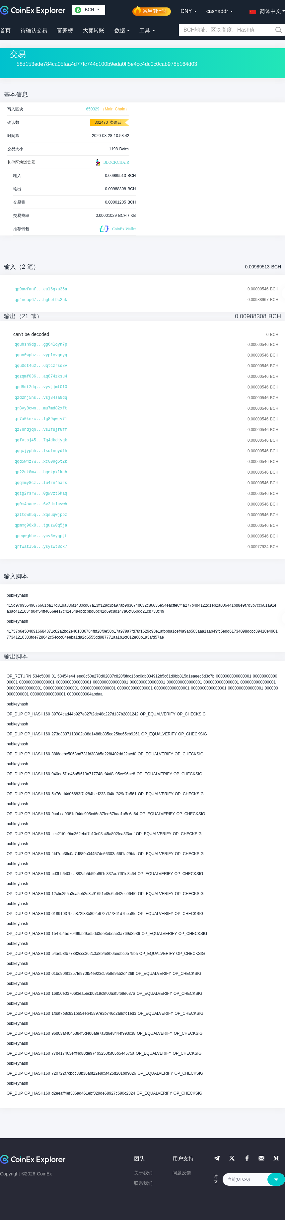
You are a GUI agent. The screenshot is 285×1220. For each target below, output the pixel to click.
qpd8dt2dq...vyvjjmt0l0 (41, 387)
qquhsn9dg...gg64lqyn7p (41, 344)
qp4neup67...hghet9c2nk (41, 300)
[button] (264, 10)
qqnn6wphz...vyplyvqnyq (41, 355)
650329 (92, 109)
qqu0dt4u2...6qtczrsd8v (41, 366)
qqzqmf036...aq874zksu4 (41, 376)
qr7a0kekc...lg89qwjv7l (41, 419)
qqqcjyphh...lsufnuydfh (41, 451)
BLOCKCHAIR (111, 163)
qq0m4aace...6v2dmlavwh (41, 504)
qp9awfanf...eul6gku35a (41, 289)
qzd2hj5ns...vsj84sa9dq (41, 397)
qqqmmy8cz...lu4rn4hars (41, 483)
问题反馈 (182, 1172)
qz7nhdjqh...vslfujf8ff (41, 429)
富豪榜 (65, 30)
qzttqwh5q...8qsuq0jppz (41, 515)
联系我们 (143, 1183)
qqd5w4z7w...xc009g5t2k (41, 461)
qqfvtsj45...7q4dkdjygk (41, 440)
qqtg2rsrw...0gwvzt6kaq (41, 493)
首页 (5, 30)
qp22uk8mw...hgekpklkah (41, 472)
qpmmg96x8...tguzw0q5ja (41, 525)
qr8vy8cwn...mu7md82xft (41, 408)
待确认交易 (34, 30)
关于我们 (143, 1172)
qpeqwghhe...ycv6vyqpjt (41, 536)
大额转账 (93, 30)
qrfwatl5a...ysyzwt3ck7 (41, 546)
